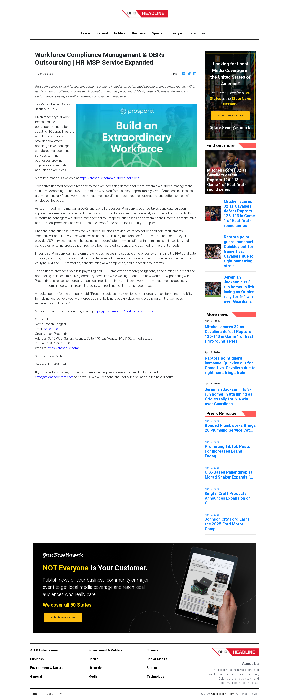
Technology (155, 676)
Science (152, 650)
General (102, 33)
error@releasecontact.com (54, 377)
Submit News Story (230, 115)
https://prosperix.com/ (63, 348)
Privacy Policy (53, 694)
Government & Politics (105, 650)
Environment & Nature (46, 668)
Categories (196, 33)
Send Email (51, 329)
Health (93, 659)
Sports (157, 33)
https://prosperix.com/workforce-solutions (109, 178)
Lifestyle (175, 33)
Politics (120, 33)
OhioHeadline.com (223, 694)
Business (139, 33)
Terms (34, 694)
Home (87, 32)
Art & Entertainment (45, 650)
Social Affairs (157, 659)
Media (92, 676)
